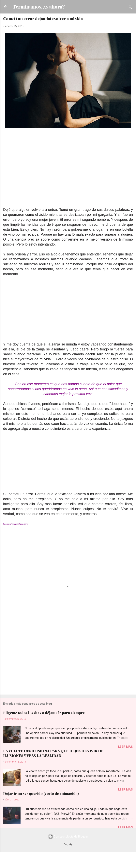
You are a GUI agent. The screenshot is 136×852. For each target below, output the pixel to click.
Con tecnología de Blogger (68, 836)
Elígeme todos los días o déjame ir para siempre (44, 712)
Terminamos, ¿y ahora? (39, 7)
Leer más (125, 746)
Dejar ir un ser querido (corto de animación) (41, 793)
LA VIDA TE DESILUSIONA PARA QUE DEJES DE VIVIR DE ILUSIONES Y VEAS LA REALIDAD (53, 753)
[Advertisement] (68, 174)
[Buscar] (130, 8)
